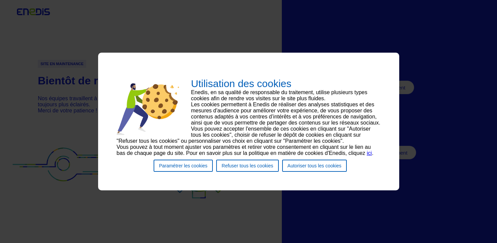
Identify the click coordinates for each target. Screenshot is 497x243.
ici (369, 156)
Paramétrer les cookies (183, 168)
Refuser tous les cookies (247, 168)
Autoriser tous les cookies (315, 168)
